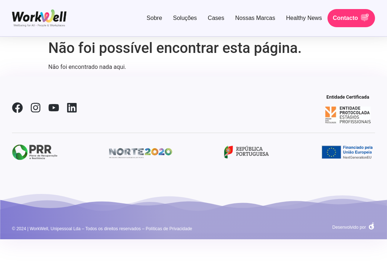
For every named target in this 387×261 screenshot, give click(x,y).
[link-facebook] (17, 107)
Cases (216, 18)
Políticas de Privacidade (169, 228)
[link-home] (39, 18)
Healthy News (304, 18)
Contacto (345, 18)
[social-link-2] (348, 115)
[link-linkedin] (71, 107)
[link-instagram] (35, 107)
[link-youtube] (53, 107)
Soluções (185, 18)
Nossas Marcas (255, 18)
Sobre (154, 18)
